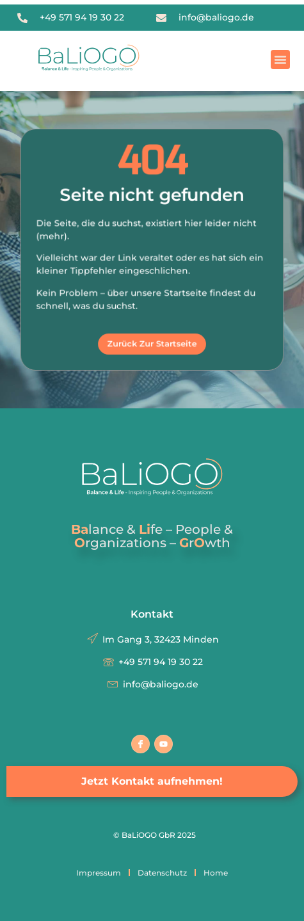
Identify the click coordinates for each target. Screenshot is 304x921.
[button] (280, 59)
